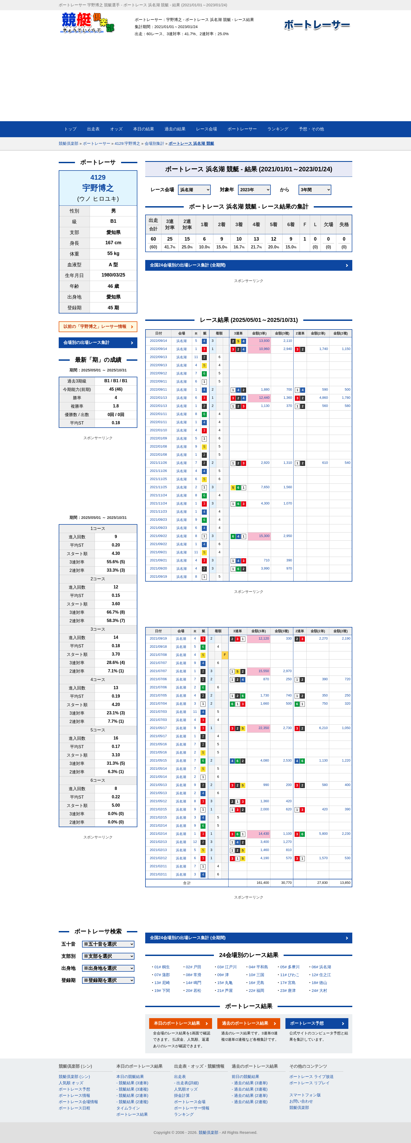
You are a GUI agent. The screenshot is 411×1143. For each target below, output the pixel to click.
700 (289, 389)
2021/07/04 (158, 703)
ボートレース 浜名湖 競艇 (191, 143)
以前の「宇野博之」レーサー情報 (94, 326)
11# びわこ (290, 974)
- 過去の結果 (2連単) (250, 1095)
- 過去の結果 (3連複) (250, 1089)
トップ (70, 129)
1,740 (323, 349)
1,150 (346, 349)
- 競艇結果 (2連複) (132, 1101)
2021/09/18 (158, 646)
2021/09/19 (158, 576)
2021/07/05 (158, 695)
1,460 (265, 850)
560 (325, 406)
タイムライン (128, 1108)
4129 (98, 177)
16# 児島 (256, 982)
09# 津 (223, 974)
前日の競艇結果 (245, 1076)
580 (347, 406)
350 (325, 695)
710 (266, 560)
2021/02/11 (158, 866)
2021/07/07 (158, 663)
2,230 (346, 834)
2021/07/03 (158, 712)
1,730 (265, 695)
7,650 (265, 487)
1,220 (346, 760)
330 (289, 638)
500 (347, 389)
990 (266, 785)
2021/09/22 (158, 536)
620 (289, 809)
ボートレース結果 (132, 1114)
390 (289, 560)
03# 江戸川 (227, 967)
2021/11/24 (158, 495)
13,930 (264, 341)
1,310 (288, 463)
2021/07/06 (158, 679)
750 (325, 703)
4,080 (265, 760)
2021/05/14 (158, 768)
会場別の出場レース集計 (86, 342)
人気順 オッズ (71, 1083)
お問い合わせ (301, 1101)
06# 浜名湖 (321, 967)
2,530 (287, 760)
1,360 (288, 398)
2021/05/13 (158, 785)
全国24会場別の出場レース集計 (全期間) (188, 265)
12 (195, 842)
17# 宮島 (288, 982)
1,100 (287, 834)
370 (289, 406)
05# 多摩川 (290, 967)
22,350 (263, 728)
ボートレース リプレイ (309, 1083)
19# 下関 (162, 990)
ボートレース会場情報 (78, 1101)
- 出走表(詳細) (186, 1083)
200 (289, 785)
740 (289, 695)
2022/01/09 (158, 438)
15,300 (264, 536)
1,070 (288, 503)
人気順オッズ (186, 1089)
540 (347, 463)
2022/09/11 (158, 381)
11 (196, 357)
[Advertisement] (205, 82)
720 (347, 679)
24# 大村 (319, 990)
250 (289, 679)
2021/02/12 (158, 858)
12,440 (264, 398)
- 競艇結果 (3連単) (132, 1083)
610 (325, 463)
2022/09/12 (158, 373)
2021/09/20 (158, 568)
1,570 (323, 858)
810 (289, 850)
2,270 (323, 638)
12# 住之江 (321, 974)
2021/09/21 (158, 552)
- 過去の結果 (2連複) (250, 1101)
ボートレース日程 (74, 1108)
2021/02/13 (158, 842)
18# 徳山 (319, 982)
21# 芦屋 (225, 990)
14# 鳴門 (193, 982)
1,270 (287, 842)
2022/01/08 (158, 446)
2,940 (288, 349)
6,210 (323, 728)
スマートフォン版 (305, 1095)
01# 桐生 (162, 967)
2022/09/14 (158, 341)
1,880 (265, 389)
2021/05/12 (158, 801)
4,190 (265, 858)
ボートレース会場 (190, 1101)
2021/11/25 (158, 479)
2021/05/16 (158, 744)
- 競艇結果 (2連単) (132, 1095)
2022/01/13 (158, 398)
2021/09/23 (158, 520)
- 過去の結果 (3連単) (250, 1083)
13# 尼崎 (162, 982)
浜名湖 (181, 341)
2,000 (265, 809)
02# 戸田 (193, 967)
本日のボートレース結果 (177, 1023)
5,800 (323, 834)
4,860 (323, 398)
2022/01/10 (158, 430)
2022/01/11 (158, 414)
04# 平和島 (258, 967)
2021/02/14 (158, 825)
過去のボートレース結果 (245, 1023)
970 (289, 568)
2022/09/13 (158, 357)
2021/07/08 (158, 655)
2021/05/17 (158, 728)
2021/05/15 (158, 760)
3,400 (265, 842)
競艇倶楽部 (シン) (74, 1076)
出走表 (180, 1076)
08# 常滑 (193, 974)
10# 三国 (256, 974)
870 (266, 679)
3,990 (265, 568)
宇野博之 (98, 188)
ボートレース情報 (74, 1095)
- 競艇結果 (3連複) (132, 1089)
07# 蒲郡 (162, 974)
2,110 (288, 341)
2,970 (287, 671)
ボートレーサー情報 (191, 1108)
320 (347, 703)
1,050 (346, 728)
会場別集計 (154, 143)
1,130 (265, 406)
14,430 (263, 834)
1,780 (346, 398)
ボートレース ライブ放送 (311, 1076)
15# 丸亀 (225, 982)
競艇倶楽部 (68, 143)
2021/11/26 (158, 463)
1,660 (265, 703)
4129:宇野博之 (127, 143)
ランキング (184, 1114)
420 (289, 801)
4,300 (265, 503)
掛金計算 (182, 1095)
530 (347, 858)
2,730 (287, 728)
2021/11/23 (158, 511)
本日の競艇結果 (130, 1076)
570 (289, 858)
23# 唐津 (288, 990)
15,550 (263, 671)
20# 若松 (193, 990)
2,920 (265, 463)
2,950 (288, 536)
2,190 (346, 638)
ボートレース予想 (307, 1023)
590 (325, 389)
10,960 (264, 349)
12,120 (263, 638)
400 (347, 785)
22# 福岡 (256, 990)
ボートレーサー (96, 143)
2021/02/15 (158, 809)
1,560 (288, 487)
